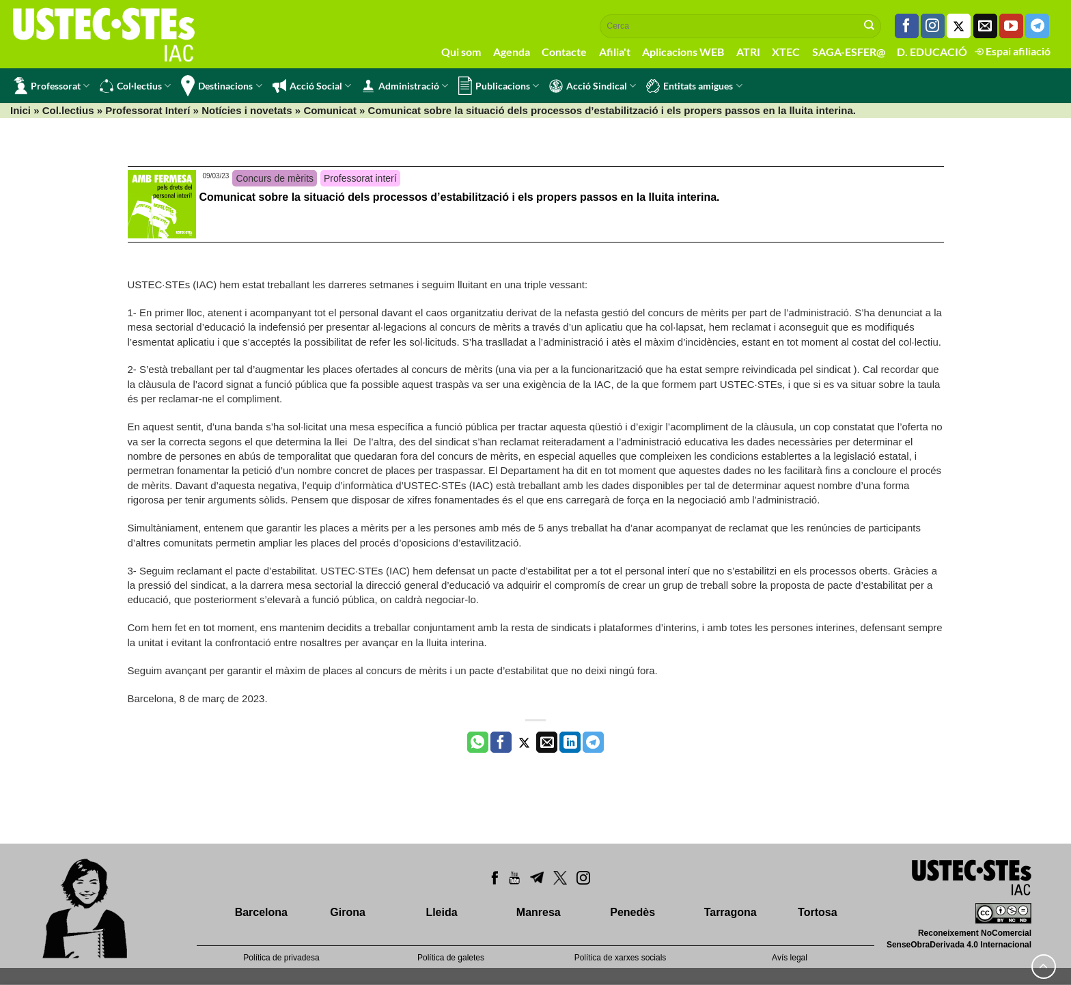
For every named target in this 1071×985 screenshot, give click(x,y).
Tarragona (730, 912)
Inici (20, 110)
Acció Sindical (592, 86)
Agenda (511, 51)
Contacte (564, 51)
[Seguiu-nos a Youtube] (1011, 26)
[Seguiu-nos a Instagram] (933, 26)
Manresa (538, 912)
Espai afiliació (1013, 50)
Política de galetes (450, 957)
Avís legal (789, 957)
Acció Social (312, 86)
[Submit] (869, 26)
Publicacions (498, 86)
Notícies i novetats (246, 110)
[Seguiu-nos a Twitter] (959, 26)
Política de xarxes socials (620, 957)
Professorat (51, 85)
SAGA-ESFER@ (848, 51)
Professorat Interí (147, 110)
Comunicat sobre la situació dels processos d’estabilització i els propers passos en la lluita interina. (459, 197)
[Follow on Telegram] (1037, 26)
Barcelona (261, 912)
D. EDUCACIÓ (932, 51)
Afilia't (614, 51)
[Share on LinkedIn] (570, 742)
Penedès (632, 912)
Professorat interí (360, 178)
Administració (404, 86)
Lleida (441, 912)
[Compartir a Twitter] (524, 742)
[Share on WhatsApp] (477, 742)
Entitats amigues (694, 86)
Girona (347, 912)
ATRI (748, 51)
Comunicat (330, 110)
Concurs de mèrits (275, 178)
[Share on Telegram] (593, 742)
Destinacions (221, 85)
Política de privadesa (281, 957)
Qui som (461, 51)
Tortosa (817, 912)
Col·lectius (135, 86)
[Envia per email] (546, 742)
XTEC (786, 51)
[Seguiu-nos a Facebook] (907, 26)
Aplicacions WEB (683, 51)
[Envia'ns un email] (985, 26)
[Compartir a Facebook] (501, 742)
